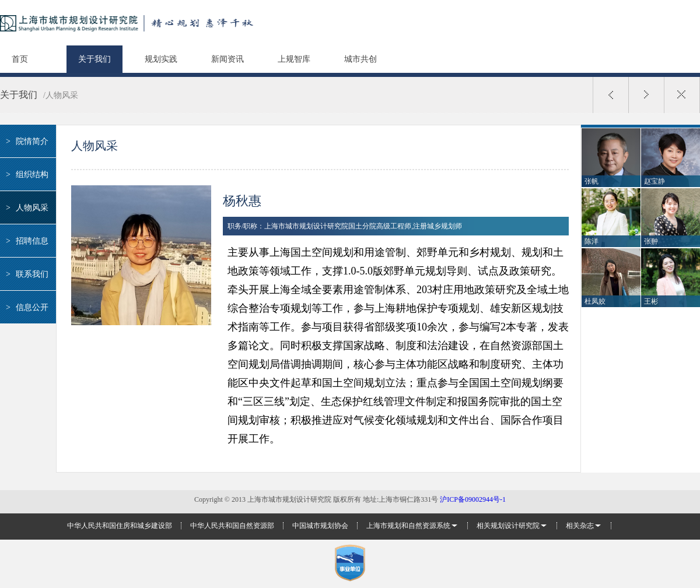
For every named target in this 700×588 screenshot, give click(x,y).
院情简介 (25, 141)
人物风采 (25, 207)
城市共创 (360, 59)
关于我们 (94, 59)
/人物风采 (60, 95)
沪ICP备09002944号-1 (473, 499)
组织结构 (25, 174)
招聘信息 (25, 241)
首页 (20, 59)
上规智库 (294, 59)
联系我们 (25, 274)
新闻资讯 (227, 59)
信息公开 (25, 307)
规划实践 (161, 59)
